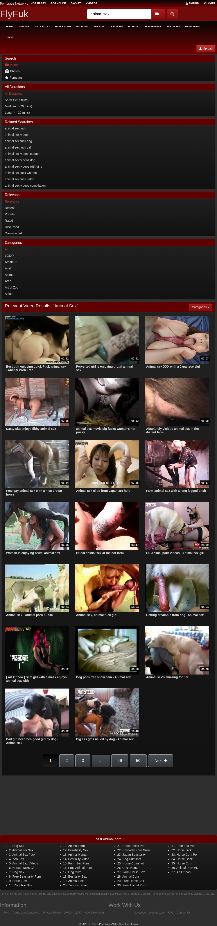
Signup (192, 3)
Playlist (134, 26)
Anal (8, 268)
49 (120, 760)
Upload (206, 48)
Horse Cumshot (133, 863)
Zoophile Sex (23, 885)
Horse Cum (184, 863)
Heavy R (98, 26)
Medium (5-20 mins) (18, 106)
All (6, 249)
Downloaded (13, 233)
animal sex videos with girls (23, 166)
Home (9, 26)
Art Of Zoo (183, 872)
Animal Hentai (77, 854)
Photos (12, 71)
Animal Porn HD (187, 867)
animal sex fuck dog (18, 141)
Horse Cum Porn (188, 854)
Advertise (140, 912)
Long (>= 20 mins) (17, 112)
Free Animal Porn (80, 867)
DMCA (68, 912)
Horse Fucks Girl (24, 867)
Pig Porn (82, 26)
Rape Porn (192, 26)
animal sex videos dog (20, 160)
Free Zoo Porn (186, 846)
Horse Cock (185, 859)
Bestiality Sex (77, 876)
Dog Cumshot (131, 859)
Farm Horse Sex (133, 872)
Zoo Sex (18, 859)
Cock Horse (130, 867)
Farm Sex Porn (78, 863)
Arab (8, 281)
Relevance (12, 201)
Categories (202, 307)
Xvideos (91, 3)
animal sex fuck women (21, 173)
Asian (9, 294)
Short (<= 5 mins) (17, 100)
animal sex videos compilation (25, 185)
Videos (12, 65)
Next (160, 760)
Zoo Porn (173, 26)
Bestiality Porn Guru (136, 850)
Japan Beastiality (134, 854)
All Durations (13, 93)
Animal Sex (76, 881)
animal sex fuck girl (18, 147)
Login (209, 3)
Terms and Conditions (26, 912)
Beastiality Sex (78, 850)
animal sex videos (17, 134)
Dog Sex (18, 846)
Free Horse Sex (133, 881)
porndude (58, 3)
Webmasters (157, 912)
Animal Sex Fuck (23, 854)
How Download (94, 912)
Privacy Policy (52, 912)
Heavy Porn (63, 26)
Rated (9, 220)
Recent (9, 208)
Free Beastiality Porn (27, 876)
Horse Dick (184, 850)
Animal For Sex (22, 850)
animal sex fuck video (19, 179)
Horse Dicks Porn (134, 846)
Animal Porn (76, 846)
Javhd (10, 37)
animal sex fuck (15, 128)
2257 (78, 912)
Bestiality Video (78, 859)
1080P (9, 255)
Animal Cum (130, 876)
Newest (24, 26)
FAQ (6, 912)
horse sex (38, 3)
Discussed (12, 227)
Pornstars (14, 77)
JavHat (76, 3)
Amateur (10, 262)
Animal (9, 274)
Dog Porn (116, 26)
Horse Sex (20, 881)
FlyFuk (14, 14)
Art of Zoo (42, 26)
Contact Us (183, 912)
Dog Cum (74, 872)
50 (138, 760)
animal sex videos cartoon (22, 154)
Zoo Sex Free (77, 885)
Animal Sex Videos (25, 863)
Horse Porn (153, 26)
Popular (10, 214)
